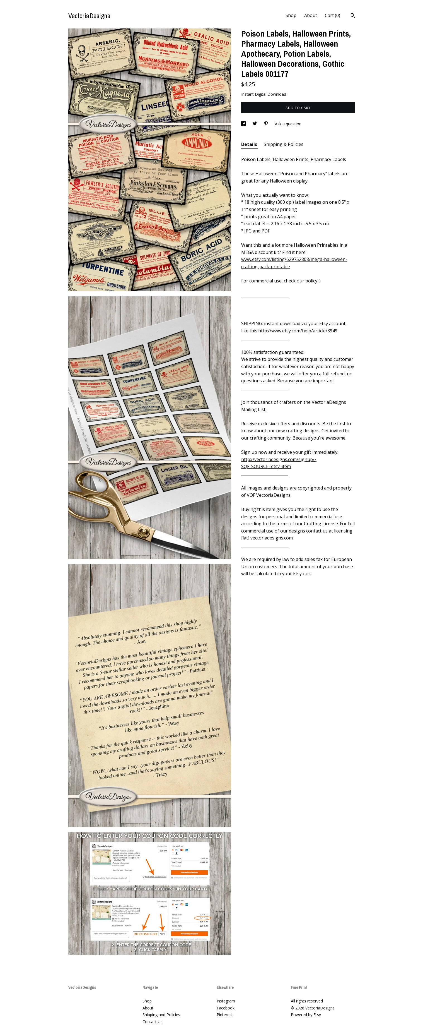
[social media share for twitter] (255, 123)
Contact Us (152, 1021)
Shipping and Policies (161, 1014)
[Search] (353, 16)
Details (249, 144)
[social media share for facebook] (244, 123)
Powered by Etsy (306, 1014)
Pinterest (225, 1014)
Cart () (332, 15)
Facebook (226, 1008)
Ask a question (288, 123)
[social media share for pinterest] (266, 123)
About (310, 15)
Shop (291, 15)
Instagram (226, 1001)
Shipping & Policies (283, 144)
